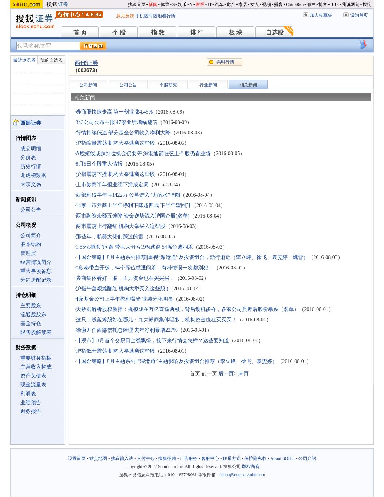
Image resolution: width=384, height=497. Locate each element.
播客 (278, 4)
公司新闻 (88, 85)
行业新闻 (208, 85)
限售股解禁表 (36, 332)
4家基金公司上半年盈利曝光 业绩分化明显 (124, 299)
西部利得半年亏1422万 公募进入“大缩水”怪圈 (128, 195)
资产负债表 (33, 376)
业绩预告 (30, 402)
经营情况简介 (36, 262)
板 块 (235, 32)
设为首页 (359, 15)
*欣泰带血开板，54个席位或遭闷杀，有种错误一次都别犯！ (144, 268)
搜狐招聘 (167, 458)
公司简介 (30, 235)
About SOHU (282, 458)
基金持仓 (30, 323)
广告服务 (189, 458)
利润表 (28, 393)
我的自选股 (51, 60)
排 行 (196, 32)
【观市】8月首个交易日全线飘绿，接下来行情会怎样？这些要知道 (152, 340)
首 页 (80, 32)
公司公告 (30, 210)
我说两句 (351, 4)
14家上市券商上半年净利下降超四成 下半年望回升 (134, 205)
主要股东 (30, 305)
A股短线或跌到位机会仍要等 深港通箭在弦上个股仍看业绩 (143, 153)
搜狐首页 (137, 4)
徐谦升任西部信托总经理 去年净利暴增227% (127, 330)
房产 (230, 4)
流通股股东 (33, 314)
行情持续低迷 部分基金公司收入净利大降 (123, 132)
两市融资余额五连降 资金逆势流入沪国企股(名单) (133, 216)
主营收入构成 (36, 367)
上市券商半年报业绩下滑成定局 (112, 184)
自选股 (275, 32)
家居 (242, 4)
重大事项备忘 (36, 271)
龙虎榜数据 (33, 175)
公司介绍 (307, 458)
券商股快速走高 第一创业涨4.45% (114, 112)
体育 (164, 4)
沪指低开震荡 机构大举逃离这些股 (115, 351)
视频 (266, 4)
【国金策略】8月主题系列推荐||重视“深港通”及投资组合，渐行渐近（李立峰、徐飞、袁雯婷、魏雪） (192, 257)
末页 (243, 373)
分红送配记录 (36, 280)
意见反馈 (125, 16)
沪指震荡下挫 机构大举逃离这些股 (115, 174)
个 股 (119, 32)
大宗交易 (30, 184)
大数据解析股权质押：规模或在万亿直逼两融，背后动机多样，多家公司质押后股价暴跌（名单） (187, 309)
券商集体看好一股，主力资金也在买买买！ (125, 278)
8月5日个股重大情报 (99, 164)
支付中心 (146, 458)
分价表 (28, 157)
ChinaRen (295, 4)
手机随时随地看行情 (155, 16)
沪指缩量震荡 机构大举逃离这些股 (115, 143)
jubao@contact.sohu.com (242, 474)
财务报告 (30, 411)
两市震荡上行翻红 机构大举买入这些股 (121, 226)
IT (210, 4)
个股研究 (168, 85)
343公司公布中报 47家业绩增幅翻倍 (117, 122)
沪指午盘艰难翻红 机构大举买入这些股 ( (122, 288)
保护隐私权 (255, 458)
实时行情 (225, 62)
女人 (254, 4)
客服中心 (210, 458)
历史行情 (30, 166)
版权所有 (251, 466)
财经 (200, 4)
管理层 (28, 253)
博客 (322, 4)
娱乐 (182, 4)
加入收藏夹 (321, 15)
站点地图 (98, 458)
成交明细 (30, 148)
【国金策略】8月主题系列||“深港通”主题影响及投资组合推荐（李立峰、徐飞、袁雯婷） (176, 361)
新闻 (153, 4)
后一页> (227, 373)
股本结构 (30, 244)
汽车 (219, 4)
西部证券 (86, 63)
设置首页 (77, 458)
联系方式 (232, 458)
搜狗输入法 (122, 458)
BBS (334, 4)
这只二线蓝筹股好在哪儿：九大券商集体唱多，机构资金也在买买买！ (156, 320)
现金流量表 (33, 385)
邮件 (311, 4)
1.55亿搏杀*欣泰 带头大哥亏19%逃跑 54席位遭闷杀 (134, 247)
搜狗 (367, 4)
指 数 (158, 32)
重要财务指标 (36, 358)
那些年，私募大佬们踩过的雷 (109, 236)
